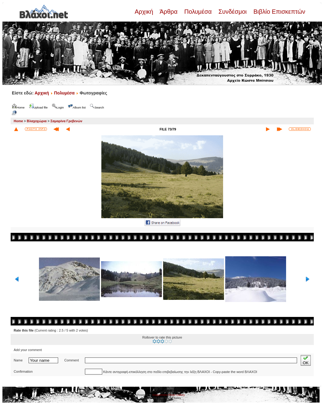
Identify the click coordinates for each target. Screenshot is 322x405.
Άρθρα (168, 11)
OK (306, 360)
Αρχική (145, 11)
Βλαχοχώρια (37, 121)
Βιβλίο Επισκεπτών (278, 11)
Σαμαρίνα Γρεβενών (66, 121)
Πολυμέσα (198, 11)
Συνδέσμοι (232, 11)
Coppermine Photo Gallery (168, 394)
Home (18, 121)
